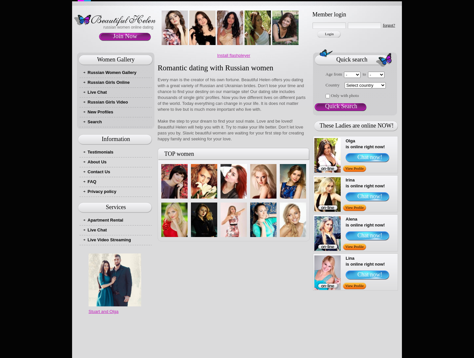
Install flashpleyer (233, 55)
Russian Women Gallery (112, 72)
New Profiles (100, 111)
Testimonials (101, 152)
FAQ (92, 181)
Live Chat (97, 92)
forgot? (389, 25)
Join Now (125, 36)
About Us (97, 161)
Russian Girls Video (108, 102)
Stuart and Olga (103, 311)
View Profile (354, 168)
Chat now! (369, 157)
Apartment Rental (105, 220)
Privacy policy (102, 191)
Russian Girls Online (109, 82)
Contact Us (99, 171)
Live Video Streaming (109, 239)
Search (95, 121)
